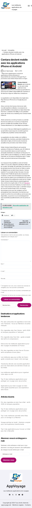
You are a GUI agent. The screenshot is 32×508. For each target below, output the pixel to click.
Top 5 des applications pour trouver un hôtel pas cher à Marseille (15, 430)
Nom (2, 264)
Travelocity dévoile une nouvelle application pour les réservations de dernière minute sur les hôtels (15, 365)
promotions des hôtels (7, 78)
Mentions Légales (18, 505)
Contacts (28, 505)
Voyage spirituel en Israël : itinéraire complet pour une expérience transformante (15, 423)
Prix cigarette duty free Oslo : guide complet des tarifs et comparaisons (15, 338)
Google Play (21, 77)
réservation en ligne (21, 78)
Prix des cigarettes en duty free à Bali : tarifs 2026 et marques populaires (15, 403)
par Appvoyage (7, 71)
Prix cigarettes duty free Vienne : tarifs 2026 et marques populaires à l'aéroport (15, 331)
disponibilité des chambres (9, 77)
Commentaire (5, 239)
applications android (15, 73)
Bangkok (27, 183)
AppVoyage (16, 486)
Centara (16, 75)
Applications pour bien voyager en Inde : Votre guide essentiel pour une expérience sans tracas (15, 387)
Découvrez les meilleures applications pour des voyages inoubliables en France (15, 344)
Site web (3, 278)
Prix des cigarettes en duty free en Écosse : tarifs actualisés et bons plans (15, 351)
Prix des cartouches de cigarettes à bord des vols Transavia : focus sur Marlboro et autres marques (16, 323)
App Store (5, 73)
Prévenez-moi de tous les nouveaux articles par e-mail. (16, 295)
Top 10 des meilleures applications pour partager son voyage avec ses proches (14, 380)
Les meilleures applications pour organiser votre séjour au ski (15, 373)
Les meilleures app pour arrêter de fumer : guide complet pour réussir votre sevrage (15, 358)
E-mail (3, 271)
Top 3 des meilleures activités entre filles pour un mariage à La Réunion (14, 416)
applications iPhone (7, 75)
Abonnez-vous (8, 460)
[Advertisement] (16, 28)
